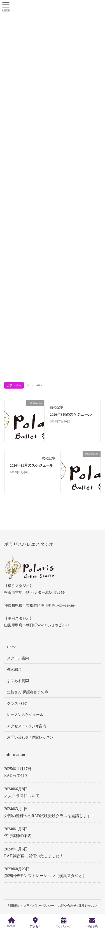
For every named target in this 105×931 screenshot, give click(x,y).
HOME (11, 922)
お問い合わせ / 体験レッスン (30, 737)
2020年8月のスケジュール (71, 415)
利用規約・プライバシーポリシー (31, 905)
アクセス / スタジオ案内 (26, 726)
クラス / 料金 (17, 703)
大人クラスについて (21, 796)
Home (11, 647)
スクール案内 (18, 658)
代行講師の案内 (18, 836)
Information (35, 385)
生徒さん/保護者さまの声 (27, 692)
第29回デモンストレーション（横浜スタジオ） (45, 876)
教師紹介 (14, 669)
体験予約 (92, 922)
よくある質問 (18, 681)
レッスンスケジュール (25, 715)
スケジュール (63, 922)
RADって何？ (16, 776)
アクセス (35, 922)
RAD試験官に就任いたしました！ (34, 856)
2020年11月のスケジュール (31, 465)
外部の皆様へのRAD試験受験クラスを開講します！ (49, 816)
